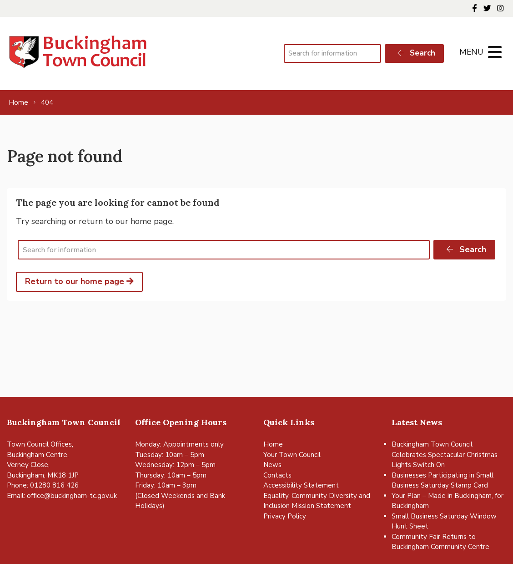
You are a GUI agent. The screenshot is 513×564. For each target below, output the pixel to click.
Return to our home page (79, 281)
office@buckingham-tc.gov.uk (72, 495)
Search (415, 53)
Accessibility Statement (301, 485)
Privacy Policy (284, 516)
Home (273, 444)
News (272, 464)
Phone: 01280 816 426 (43, 485)
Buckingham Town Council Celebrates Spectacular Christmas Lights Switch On (445, 454)
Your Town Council (292, 454)
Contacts (277, 475)
